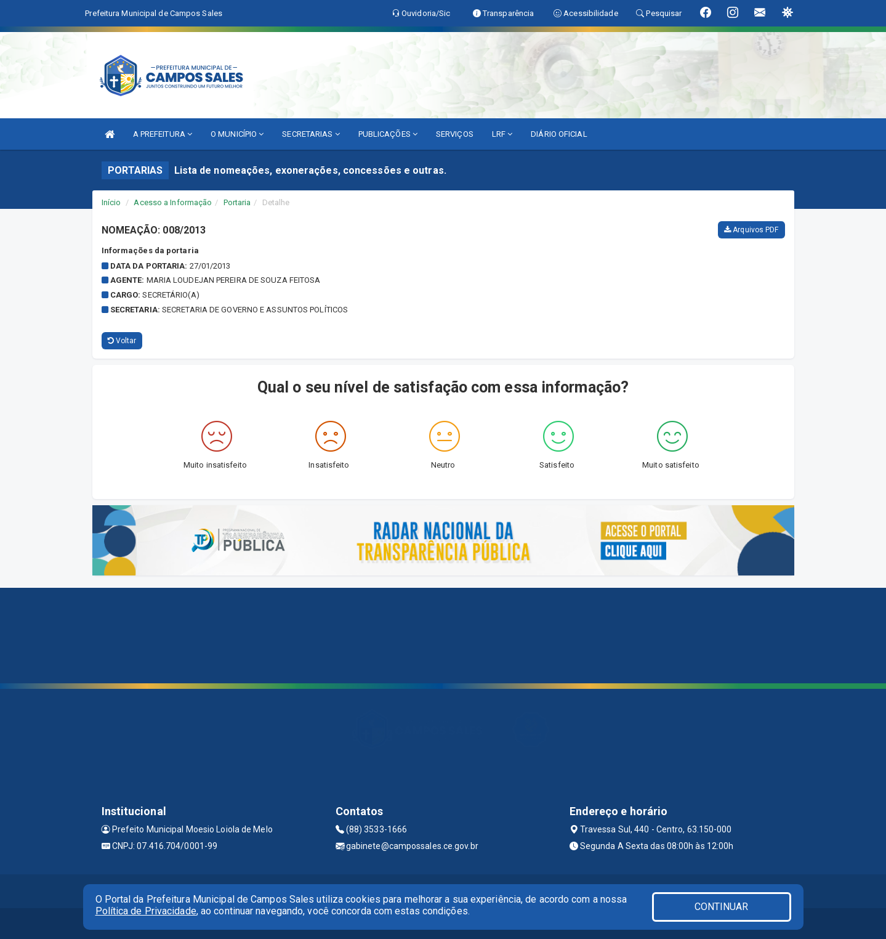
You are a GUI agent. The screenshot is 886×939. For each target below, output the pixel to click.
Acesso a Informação (173, 202)
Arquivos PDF (751, 230)
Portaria (237, 202)
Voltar (122, 340)
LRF (502, 134)
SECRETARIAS (310, 134)
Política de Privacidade (145, 911)
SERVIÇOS (454, 134)
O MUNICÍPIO (237, 134)
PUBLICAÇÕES (387, 134)
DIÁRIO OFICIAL (559, 134)
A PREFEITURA (162, 134)
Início (111, 202)
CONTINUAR (722, 907)
